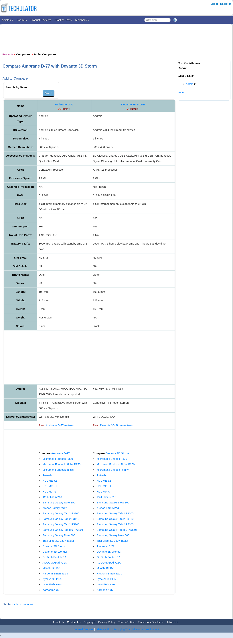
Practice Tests (63, 19)
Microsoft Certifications (146, 629)
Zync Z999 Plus (52, 578)
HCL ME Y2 (50, 480)
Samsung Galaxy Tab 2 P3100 (61, 513)
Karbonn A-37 (51, 589)
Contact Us (73, 622)
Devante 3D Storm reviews (116, 425)
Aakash (47, 475)
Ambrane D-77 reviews (60, 425)
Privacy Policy (106, 622)
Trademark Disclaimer (151, 622)
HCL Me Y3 (50, 491)
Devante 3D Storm (133, 104)
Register (225, 3)
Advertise (172, 622)
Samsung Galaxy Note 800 (59, 502)
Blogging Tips (122, 629)
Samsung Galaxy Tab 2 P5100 (61, 524)
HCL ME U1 (50, 486)
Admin (189, 83)
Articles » (7, 19)
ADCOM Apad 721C (55, 562)
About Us (58, 622)
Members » (82, 19)
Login (214, 3)
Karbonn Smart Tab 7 (55, 573)
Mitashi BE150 (51, 568)
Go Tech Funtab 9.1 (54, 557)
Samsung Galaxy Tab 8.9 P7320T (63, 529)
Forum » (22, 19)
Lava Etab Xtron (52, 584)
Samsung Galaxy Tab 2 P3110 (61, 518)
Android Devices (83, 629)
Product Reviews (41, 19)
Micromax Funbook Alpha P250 (61, 464)
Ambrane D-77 (64, 104)
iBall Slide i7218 (52, 497)
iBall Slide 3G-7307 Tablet (58, 540)
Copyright (89, 622)
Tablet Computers (22, 604)
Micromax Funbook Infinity (58, 469)
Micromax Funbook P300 (58, 458)
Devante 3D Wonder (55, 551)
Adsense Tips (103, 629)
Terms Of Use (126, 622)
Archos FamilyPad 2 (55, 507)
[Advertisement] (89, 38)
